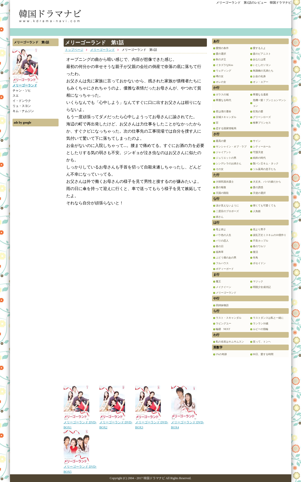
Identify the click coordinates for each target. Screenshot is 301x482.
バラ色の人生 (223, 235)
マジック (258, 281)
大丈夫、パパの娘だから (267, 181)
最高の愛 (221, 140)
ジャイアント (223, 152)
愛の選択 (221, 53)
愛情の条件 (222, 48)
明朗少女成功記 (262, 287)
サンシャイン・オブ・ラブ (231, 146)
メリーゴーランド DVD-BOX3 (151, 423)
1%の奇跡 (221, 354)
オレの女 (221, 82)
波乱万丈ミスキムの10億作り (269, 235)
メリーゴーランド (102, 50)
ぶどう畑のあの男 (226, 257)
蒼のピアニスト (262, 53)
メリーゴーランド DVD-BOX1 (80, 423)
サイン (257, 140)
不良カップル (260, 240)
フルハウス (222, 263)
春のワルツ (259, 246)
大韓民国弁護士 (225, 181)
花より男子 (259, 229)
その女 (220, 169)
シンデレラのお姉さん (228, 163)
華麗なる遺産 (260, 94)
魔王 (218, 281)
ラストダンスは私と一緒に (268, 317)
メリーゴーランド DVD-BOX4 (187, 423)
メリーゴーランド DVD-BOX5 (80, 467)
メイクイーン (223, 287)
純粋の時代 (259, 157)
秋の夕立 (221, 59)
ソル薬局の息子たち (264, 169)
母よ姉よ (221, 229)
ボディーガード (225, 268)
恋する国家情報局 (226, 128)
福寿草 (220, 251)
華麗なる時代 (223, 100)
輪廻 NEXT (223, 329)
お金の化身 (259, 76)
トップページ (74, 50)
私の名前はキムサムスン (230, 341)
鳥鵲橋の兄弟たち (263, 70)
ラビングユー (223, 323)
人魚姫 (257, 211)
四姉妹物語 (222, 305)
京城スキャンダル (226, 117)
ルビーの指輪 (260, 329)
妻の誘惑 (258, 187)
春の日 (220, 246)
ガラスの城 (222, 94)
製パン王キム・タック (265, 163)
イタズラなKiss (224, 65)
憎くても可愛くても (264, 205)
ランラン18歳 (260, 323)
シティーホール (262, 146)
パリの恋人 (222, 240)
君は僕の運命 (223, 111)
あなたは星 (259, 59)
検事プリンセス (262, 122)
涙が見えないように (227, 205)
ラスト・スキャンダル (228, 317)
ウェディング (223, 70)
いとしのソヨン (262, 65)
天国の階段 (222, 193)
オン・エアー (260, 82)
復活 (255, 251)
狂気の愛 (258, 111)
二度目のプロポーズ (227, 211)
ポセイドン (259, 263)
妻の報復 (221, 187)
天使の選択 (259, 193)
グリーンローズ (262, 117)
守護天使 (258, 152)
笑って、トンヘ (262, 341)
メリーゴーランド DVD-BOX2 (115, 423)
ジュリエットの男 (226, 157)
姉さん (220, 216)
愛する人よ (259, 48)
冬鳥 (255, 257)
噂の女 (220, 76)
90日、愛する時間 (263, 354)
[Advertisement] (35, 206)
